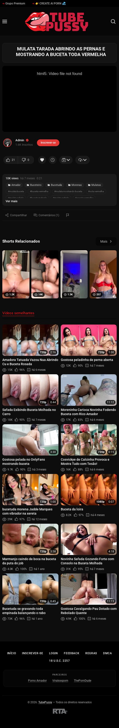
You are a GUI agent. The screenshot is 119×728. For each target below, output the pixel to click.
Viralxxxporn (60, 680)
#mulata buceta (16, 191)
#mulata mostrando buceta (68, 191)
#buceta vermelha (39, 191)
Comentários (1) (46, 215)
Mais (106, 241)
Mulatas (94, 185)
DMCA (107, 653)
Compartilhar (16, 215)
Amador (14, 185)
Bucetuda (54, 185)
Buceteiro (34, 185)
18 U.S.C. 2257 (59, 660)
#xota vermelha (96, 191)
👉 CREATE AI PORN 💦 (49, 3)
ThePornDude (82, 680)
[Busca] (113, 21)
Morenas (75, 185)
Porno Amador (37, 680)
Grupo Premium (13, 3)
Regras (91, 653)
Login (53, 653)
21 (10, 160)
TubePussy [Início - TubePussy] (45, 702)
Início (11, 653)
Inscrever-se (32, 653)
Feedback (71, 653)
